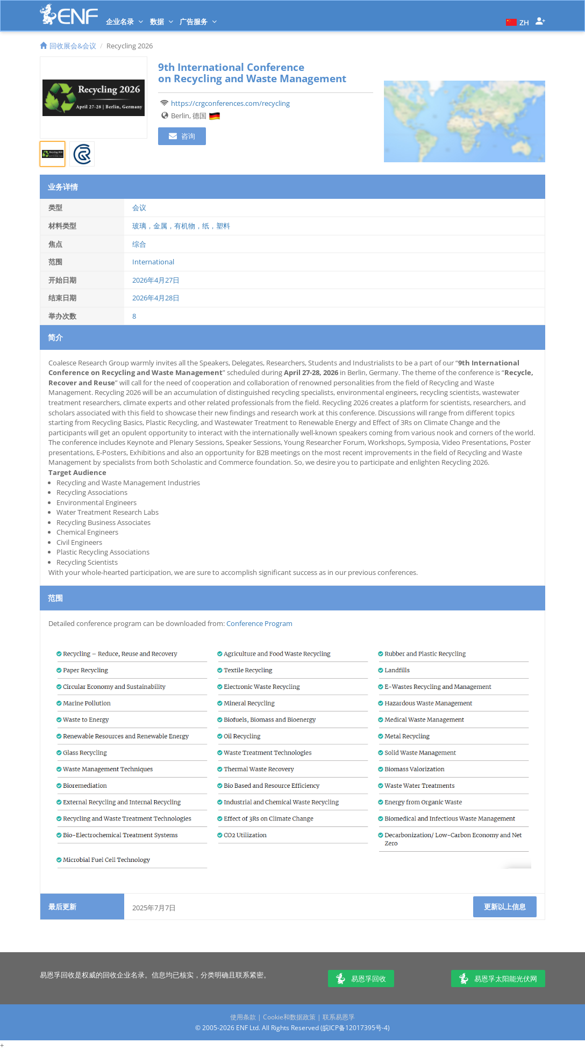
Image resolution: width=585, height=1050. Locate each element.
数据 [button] (161, 21)
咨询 (182, 136)
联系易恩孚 (339, 1017)
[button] (516, 21)
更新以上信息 (505, 906)
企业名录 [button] (124, 21)
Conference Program (259, 623)
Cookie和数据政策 (289, 1017)
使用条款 (243, 1017)
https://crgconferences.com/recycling (230, 103)
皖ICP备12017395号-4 (355, 1027)
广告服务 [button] (198, 21)
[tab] (52, 154)
